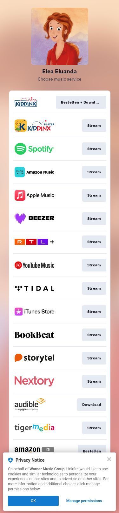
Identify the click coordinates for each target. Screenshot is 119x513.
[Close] (109, 459)
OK (33, 501)
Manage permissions (84, 501)
